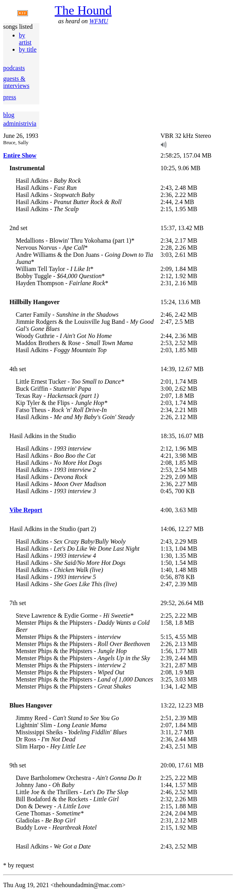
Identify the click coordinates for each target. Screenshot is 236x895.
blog (8, 114)
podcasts (14, 68)
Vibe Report (25, 510)
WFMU (98, 21)
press (9, 97)
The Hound (83, 10)
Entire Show (20, 155)
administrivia (19, 123)
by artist (25, 39)
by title (28, 49)
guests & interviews (16, 82)
